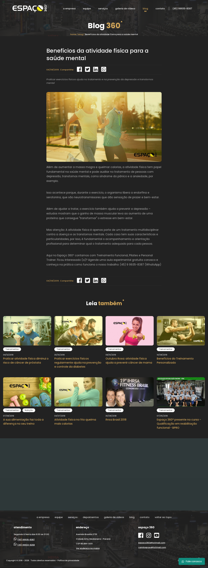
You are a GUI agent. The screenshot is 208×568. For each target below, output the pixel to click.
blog (145, 8)
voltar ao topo (163, 517)
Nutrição (29, 410)
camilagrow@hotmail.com (152, 547)
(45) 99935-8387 (182, 8)
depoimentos (91, 517)
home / (74, 34)
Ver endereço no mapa (87, 548)
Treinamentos (12, 349)
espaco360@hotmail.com (151, 542)
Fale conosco (192, 561)
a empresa (69, 8)
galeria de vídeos (125, 8)
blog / (81, 34)
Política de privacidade (68, 560)
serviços (103, 8)
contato (160, 8)
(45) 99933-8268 (24, 544)
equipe (87, 8)
